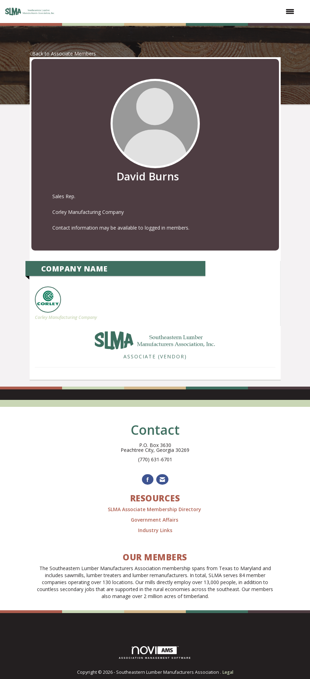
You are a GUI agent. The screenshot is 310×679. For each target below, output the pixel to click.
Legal (227, 672)
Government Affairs (155, 519)
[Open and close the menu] (179, 11)
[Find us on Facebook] (147, 479)
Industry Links (155, 530)
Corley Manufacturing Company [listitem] (66, 303)
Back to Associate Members (63, 53)
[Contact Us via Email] (162, 479)
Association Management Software (155, 652)
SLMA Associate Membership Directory (155, 509)
